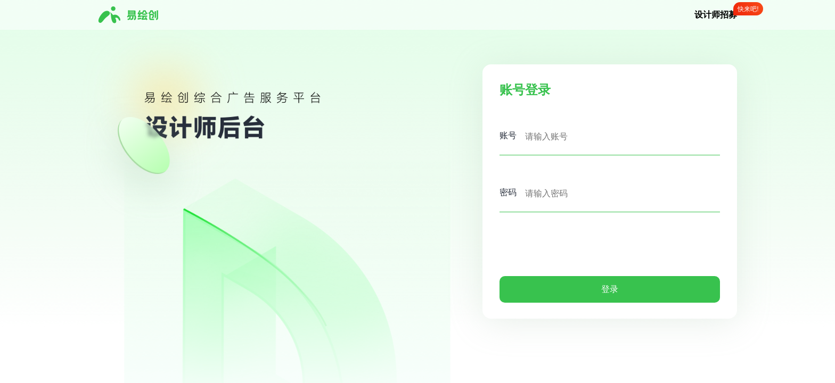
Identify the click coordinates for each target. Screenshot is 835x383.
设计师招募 (715, 14)
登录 (609, 289)
